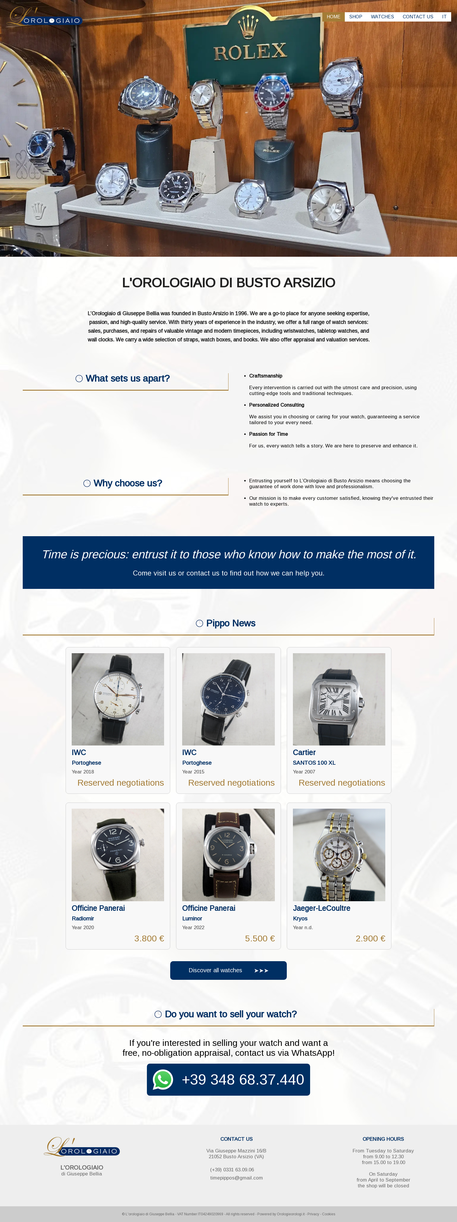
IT (444, 16)
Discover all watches (227, 970)
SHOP (355, 16)
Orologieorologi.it (291, 1214)
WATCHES (382, 16)
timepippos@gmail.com (236, 1178)
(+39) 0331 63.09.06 (232, 1170)
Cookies (328, 1214)
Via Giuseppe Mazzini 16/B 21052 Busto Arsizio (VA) (236, 1153)
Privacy (313, 1214)
